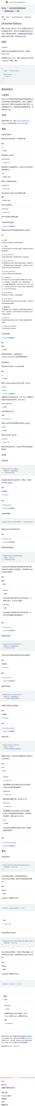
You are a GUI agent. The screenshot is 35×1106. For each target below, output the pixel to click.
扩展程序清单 (24, 58)
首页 (2, 17)
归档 (2, 1102)
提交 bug (4, 1084)
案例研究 (4, 1099)
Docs (3, 8)
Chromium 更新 (6, 1096)
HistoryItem (15, 748)
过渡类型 (27, 230)
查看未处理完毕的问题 (8, 1087)
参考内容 (7, 110)
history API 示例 (22, 123)
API (18, 11)
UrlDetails (6, 494)
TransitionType (7, 418)
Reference (9, 11)
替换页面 (22, 36)
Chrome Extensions (17, 8)
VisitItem (14, 698)
